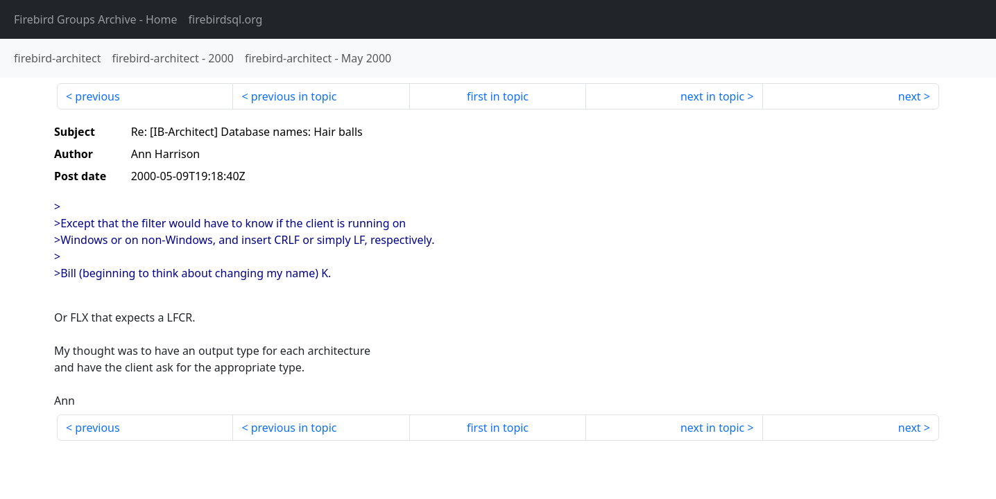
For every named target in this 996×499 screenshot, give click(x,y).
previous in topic (294, 96)
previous (97, 96)
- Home (96, 19)
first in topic (498, 96)
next (909, 96)
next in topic (712, 96)
